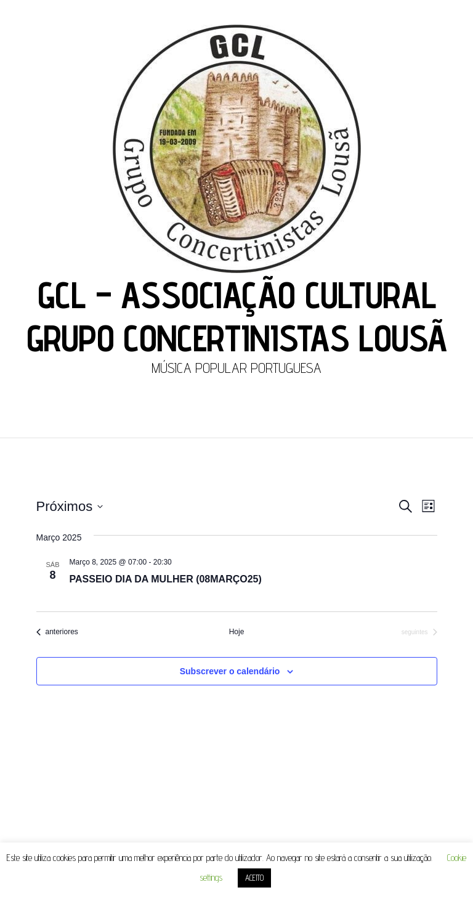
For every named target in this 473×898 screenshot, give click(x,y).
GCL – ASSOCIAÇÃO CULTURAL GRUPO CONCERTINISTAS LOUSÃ (236, 316)
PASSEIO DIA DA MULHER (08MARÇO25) (166, 579)
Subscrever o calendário (230, 671)
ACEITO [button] (254, 878)
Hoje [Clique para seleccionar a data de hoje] (237, 631)
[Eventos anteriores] (57, 632)
